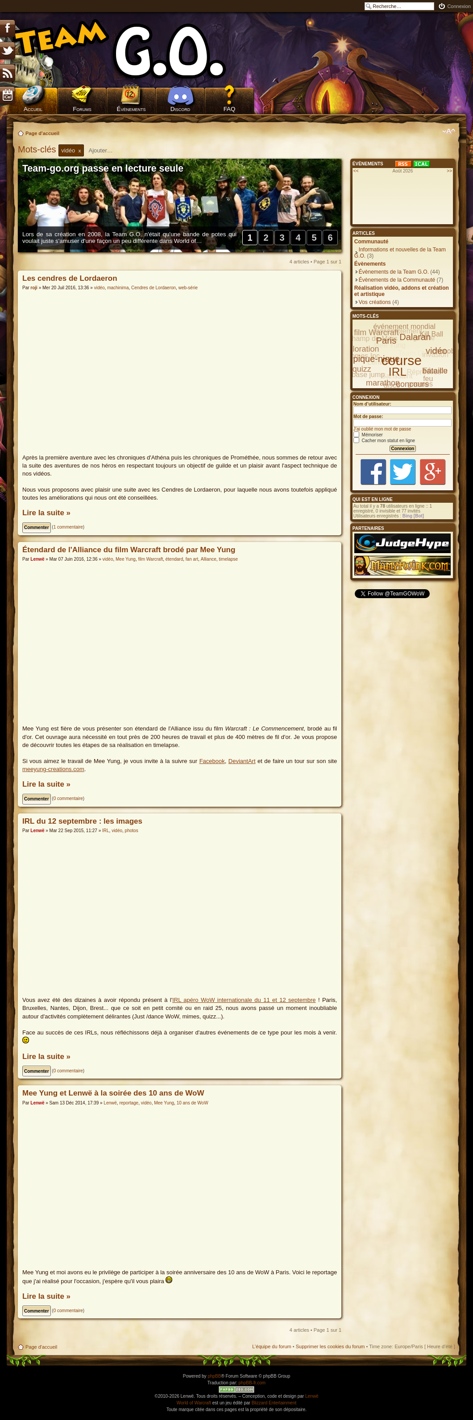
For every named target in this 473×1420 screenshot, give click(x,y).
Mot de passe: (368, 416)
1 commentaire (68, 527)
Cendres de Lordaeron (153, 287)
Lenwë (37, 559)
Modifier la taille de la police (448, 131)
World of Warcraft (194, 1402)
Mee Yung (126, 559)
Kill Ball (431, 334)
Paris (386, 340)
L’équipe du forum (271, 1346)
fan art (192, 559)
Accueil (33, 109)
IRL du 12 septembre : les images (82, 821)
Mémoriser (368, 434)
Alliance (208, 559)
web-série (188, 287)
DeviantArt (242, 761)
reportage (128, 1102)
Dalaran (415, 337)
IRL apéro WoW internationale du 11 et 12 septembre (243, 1000)
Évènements (131, 109)
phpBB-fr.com (252, 1382)
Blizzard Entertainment (274, 1402)
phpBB (214, 1376)
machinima (118, 287)
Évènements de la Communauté (397, 280)
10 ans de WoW (192, 1102)
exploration (359, 349)
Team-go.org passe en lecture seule (102, 168)
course (402, 360)
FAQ (230, 109)
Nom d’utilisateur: (372, 404)
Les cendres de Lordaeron (69, 278)
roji (33, 287)
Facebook (212, 761)
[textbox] (106, 150)
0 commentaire (68, 798)
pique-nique (376, 359)
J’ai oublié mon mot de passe (382, 429)
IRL (105, 830)
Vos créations (375, 302)
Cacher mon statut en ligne (384, 440)
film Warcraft (150, 559)
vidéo (99, 287)
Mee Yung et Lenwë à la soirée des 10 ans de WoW (113, 1093)
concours (412, 384)
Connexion (459, 6)
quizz (362, 369)
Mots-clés (38, 149)
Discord (180, 109)
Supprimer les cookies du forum (330, 1346)
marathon (383, 382)
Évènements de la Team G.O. (394, 272)
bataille (435, 370)
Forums (82, 109)
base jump (368, 374)
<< (356, 170)
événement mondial (404, 326)
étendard (174, 559)
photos (131, 830)
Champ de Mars (372, 338)
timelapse (228, 559)
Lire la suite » (46, 513)
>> (449, 170)
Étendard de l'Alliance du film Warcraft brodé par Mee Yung (128, 550)
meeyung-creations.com (53, 769)
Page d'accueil (42, 133)
